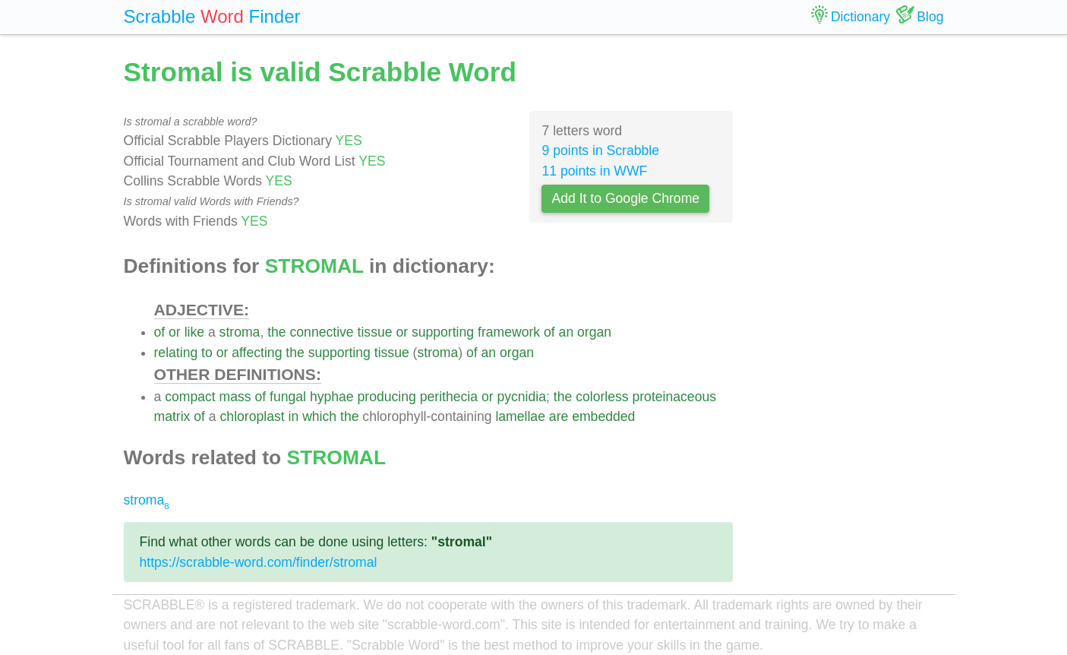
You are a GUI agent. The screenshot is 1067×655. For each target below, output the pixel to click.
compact (190, 396)
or (175, 332)
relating (176, 352)
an (566, 332)
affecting (257, 352)
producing (387, 396)
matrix (172, 416)
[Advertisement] (850, 281)
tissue (375, 332)
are (558, 416)
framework (509, 332)
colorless (602, 396)
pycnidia (521, 396)
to (207, 352)
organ (594, 332)
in (294, 416)
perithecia (449, 396)
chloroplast (252, 416)
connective (322, 332)
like (194, 332)
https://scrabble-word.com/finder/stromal (258, 562)
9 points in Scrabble (600, 150)
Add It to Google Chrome (625, 198)
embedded (603, 416)
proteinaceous (674, 396)
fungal (288, 396)
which (319, 416)
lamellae (520, 416)
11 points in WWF (594, 171)
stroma (239, 332)
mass (235, 396)
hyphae (332, 396)
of (160, 332)
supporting (443, 332)
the (276, 332)
